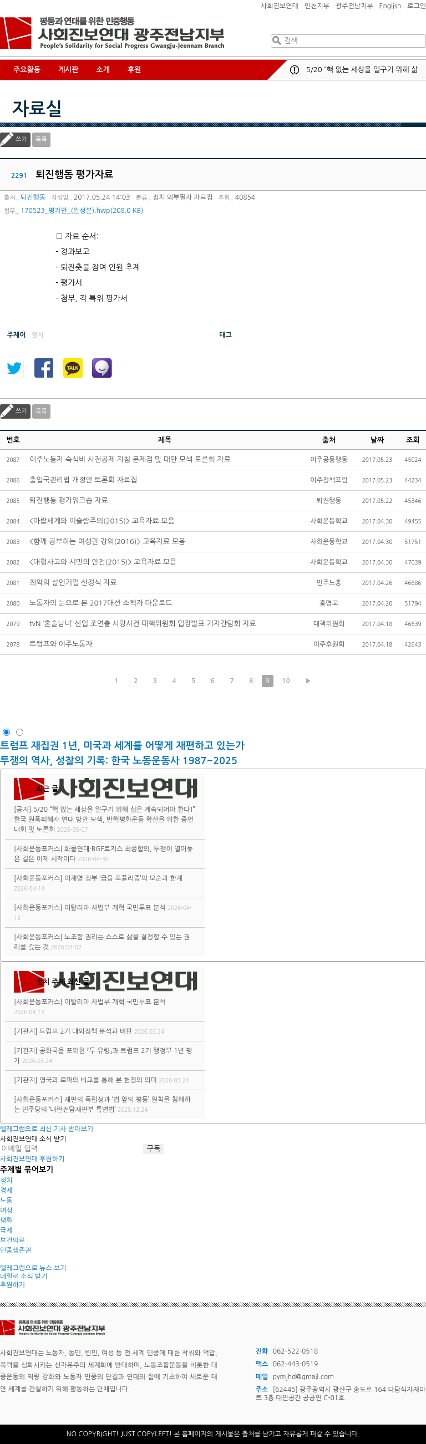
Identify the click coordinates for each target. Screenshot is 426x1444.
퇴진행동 (33, 197)
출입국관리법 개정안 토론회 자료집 (83, 480)
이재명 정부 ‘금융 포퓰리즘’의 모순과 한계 (123, 878)
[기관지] (26, 1031)
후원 (134, 69)
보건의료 (12, 1240)
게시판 (68, 69)
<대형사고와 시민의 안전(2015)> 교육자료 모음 (102, 562)
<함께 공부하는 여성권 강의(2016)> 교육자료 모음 (107, 541)
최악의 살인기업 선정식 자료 (73, 582)
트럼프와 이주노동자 (61, 644)
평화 (6, 1220)
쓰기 (21, 139)
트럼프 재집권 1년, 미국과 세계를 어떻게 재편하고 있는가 (122, 746)
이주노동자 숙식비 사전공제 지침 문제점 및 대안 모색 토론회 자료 (130, 459)
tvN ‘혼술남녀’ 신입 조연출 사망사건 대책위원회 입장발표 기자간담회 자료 (142, 623)
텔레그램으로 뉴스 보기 (33, 1268)
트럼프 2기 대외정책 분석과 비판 (85, 1031)
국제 (6, 1230)
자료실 (37, 109)
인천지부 (317, 6)
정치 (6, 1180)
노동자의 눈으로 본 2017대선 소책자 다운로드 (100, 603)
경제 (6, 1190)
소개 (103, 69)
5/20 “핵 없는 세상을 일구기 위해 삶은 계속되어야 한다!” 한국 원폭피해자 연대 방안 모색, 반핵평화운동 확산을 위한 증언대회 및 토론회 (104, 819)
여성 (6, 1210)
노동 (6, 1200)
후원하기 (12, 1285)
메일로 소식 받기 (24, 1276)
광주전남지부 (354, 6)
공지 (294, 69)
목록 (41, 139)
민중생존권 (15, 1250)
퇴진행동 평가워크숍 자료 (68, 500)
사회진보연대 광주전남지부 (112, 33)
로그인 (416, 6)
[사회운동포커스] (38, 849)
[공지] (22, 809)
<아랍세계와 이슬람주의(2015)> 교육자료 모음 (102, 521)
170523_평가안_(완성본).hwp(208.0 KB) (82, 210)
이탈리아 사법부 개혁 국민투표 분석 (115, 907)
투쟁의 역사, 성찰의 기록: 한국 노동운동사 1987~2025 (118, 761)
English (390, 6)
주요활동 (26, 69)
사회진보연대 (279, 6)
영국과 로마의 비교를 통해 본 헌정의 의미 (98, 1080)
